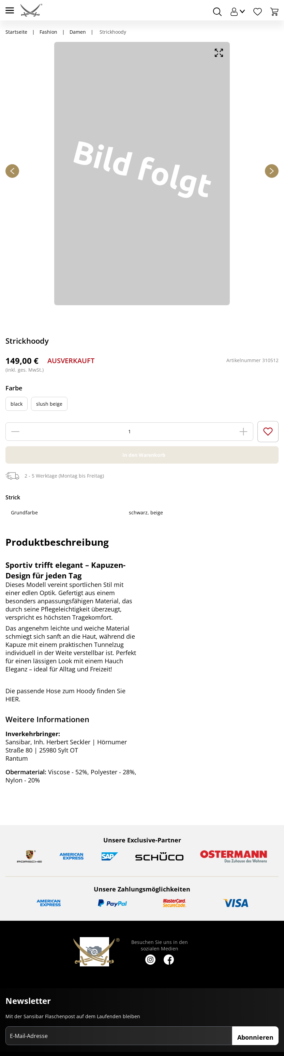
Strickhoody (112, 32)
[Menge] (129, 432)
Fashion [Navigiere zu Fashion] (48, 32)
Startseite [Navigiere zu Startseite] (16, 32)
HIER (12, 699)
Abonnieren (255, 1037)
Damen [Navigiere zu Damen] (78, 32)
